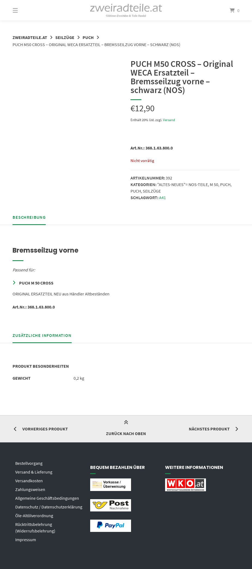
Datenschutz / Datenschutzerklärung (48, 507)
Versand (169, 120)
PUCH (88, 37)
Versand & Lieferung (33, 472)
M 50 (214, 184)
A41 (162, 197)
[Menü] (25, 10)
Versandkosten (29, 480)
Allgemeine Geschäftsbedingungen (47, 498)
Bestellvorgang (28, 463)
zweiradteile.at (30, 37)
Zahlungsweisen (30, 489)
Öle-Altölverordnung (34, 515)
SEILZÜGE (64, 37)
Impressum (25, 539)
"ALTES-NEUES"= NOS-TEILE (182, 184)
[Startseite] (126, 10)
